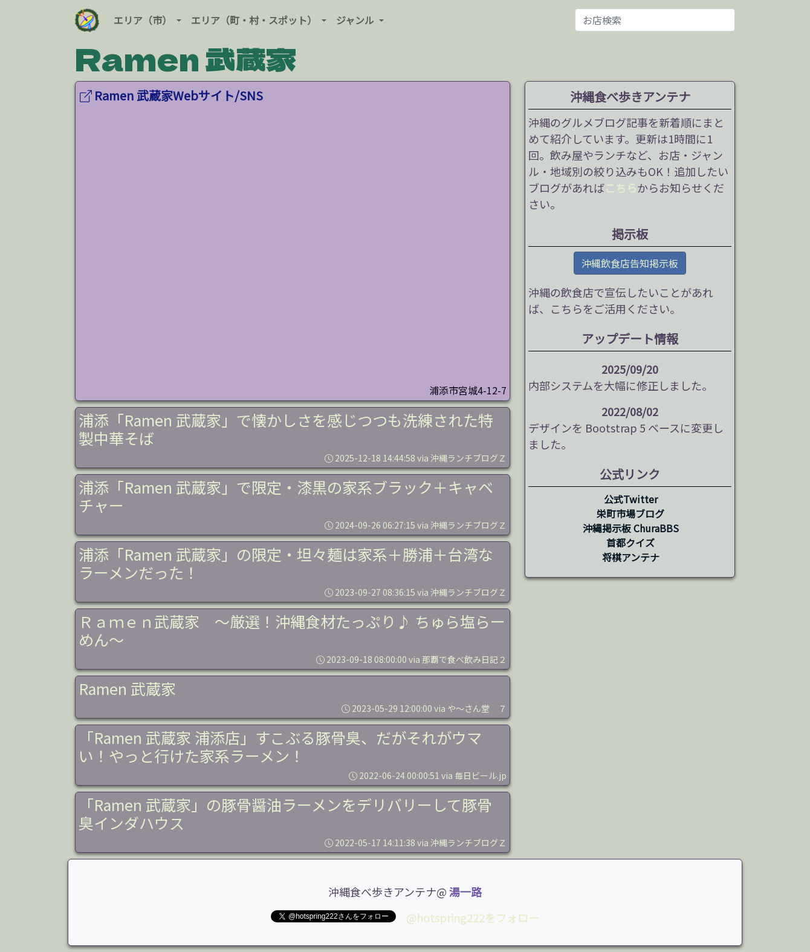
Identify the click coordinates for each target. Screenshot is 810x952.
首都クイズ (630, 542)
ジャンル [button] (356, 20)
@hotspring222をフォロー (472, 917)
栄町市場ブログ (630, 513)
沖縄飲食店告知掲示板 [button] (630, 263)
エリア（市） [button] (144, 20)
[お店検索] (655, 19)
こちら (620, 187)
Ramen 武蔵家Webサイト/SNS (171, 95)
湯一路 (465, 891)
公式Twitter (631, 499)
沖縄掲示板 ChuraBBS (631, 528)
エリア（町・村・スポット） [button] (255, 20)
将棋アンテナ (630, 557)
